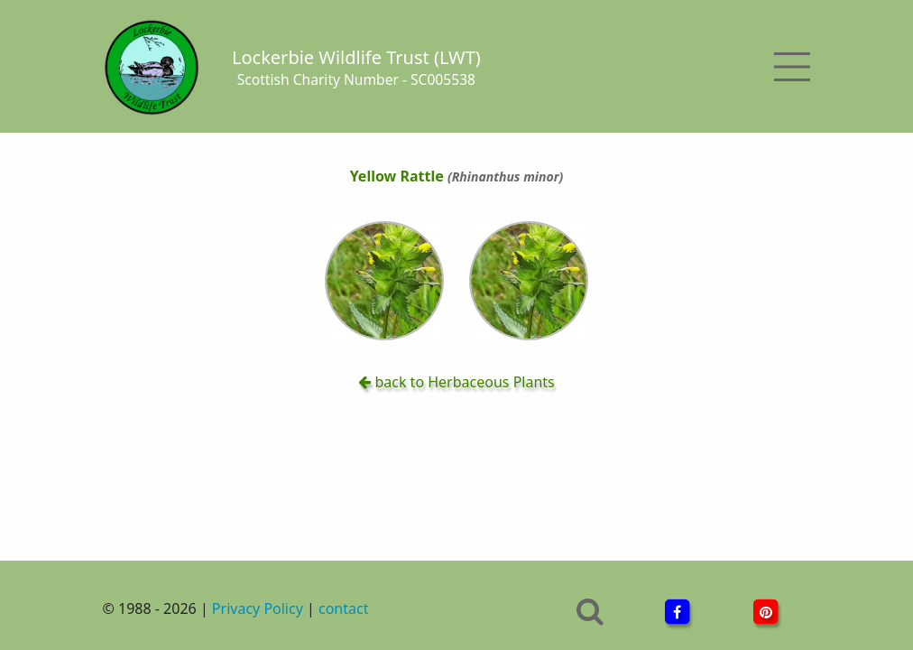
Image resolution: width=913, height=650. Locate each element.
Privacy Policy (257, 608)
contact (343, 608)
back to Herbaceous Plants (456, 382)
